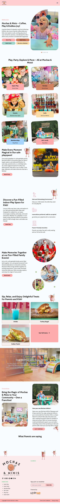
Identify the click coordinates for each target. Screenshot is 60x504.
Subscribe (49, 485)
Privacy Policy (55, 500)
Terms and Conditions (45, 500)
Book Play (8, 40)
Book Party (23, 40)
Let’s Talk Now (39, 429)
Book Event (9, 43)
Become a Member (23, 43)
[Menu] (57, 3)
